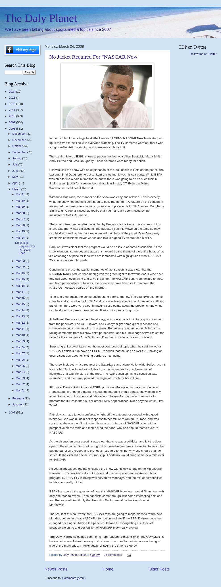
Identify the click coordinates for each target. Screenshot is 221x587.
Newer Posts (56, 569)
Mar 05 (21, 366)
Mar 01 (21, 390)
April (15, 183)
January (17, 404)
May (15, 176)
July (15, 164)
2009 (12, 122)
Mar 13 (21, 316)
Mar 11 (21, 329)
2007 (12, 412)
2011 (12, 110)
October (17, 146)
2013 (12, 97)
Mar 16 (21, 298)
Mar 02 (21, 384)
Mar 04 (21, 372)
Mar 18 (21, 285)
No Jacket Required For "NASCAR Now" (94, 57)
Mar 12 (21, 322)
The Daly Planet (40, 18)
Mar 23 (21, 260)
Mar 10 (21, 335)
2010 (12, 116)
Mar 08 (21, 347)
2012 (12, 103)
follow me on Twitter (204, 54)
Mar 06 (21, 359)
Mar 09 (21, 341)
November (19, 140)
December (19, 133)
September (19, 152)
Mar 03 (21, 378)
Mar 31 (21, 194)
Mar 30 (21, 200)
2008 (12, 128)
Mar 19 (21, 279)
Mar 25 (21, 231)
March (16, 189)
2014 (12, 91)
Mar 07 (21, 353)
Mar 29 (21, 206)
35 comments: (113, 554)
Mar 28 (21, 213)
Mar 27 (21, 219)
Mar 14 (21, 310)
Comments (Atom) (73, 578)
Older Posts (159, 569)
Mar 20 (21, 273)
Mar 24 (21, 237)
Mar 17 (21, 292)
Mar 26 (21, 225)
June (15, 170)
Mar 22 (21, 267)
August (17, 158)
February (18, 398)
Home (108, 569)
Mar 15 (21, 304)
